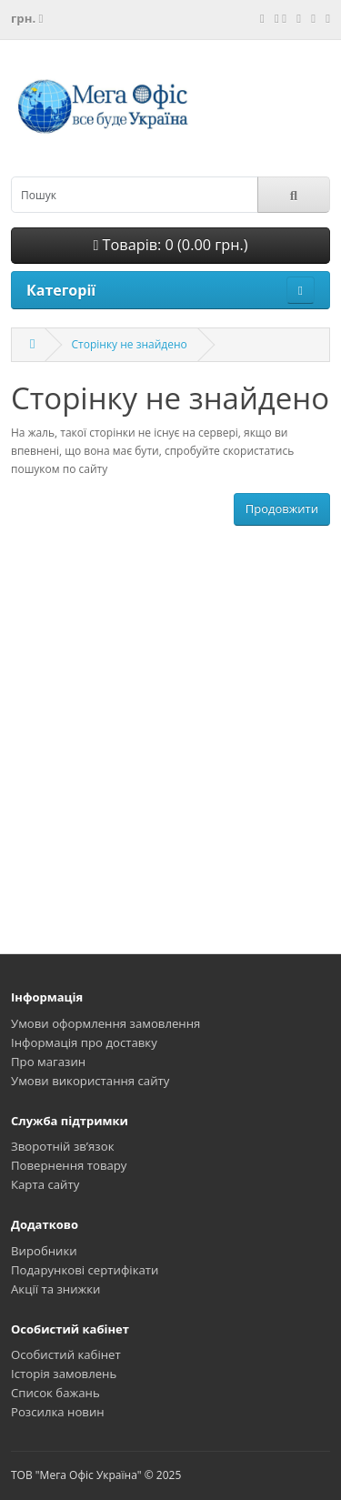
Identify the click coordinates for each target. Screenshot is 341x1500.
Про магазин (48, 1061)
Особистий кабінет (66, 1354)
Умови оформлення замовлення (105, 1023)
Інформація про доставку (84, 1042)
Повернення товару (68, 1165)
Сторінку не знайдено (128, 344)
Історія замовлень (63, 1373)
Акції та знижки (55, 1289)
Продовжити (282, 508)
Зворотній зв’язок (63, 1146)
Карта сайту (45, 1184)
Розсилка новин (58, 1412)
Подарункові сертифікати (84, 1270)
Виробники (44, 1251)
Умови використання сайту (90, 1080)
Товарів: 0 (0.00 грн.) (170, 245)
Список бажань (55, 1392)
